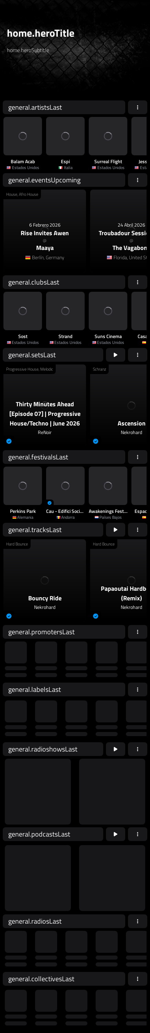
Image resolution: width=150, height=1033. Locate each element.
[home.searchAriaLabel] (49, 80)
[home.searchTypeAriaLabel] (76, 66)
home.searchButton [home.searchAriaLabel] (118, 79)
